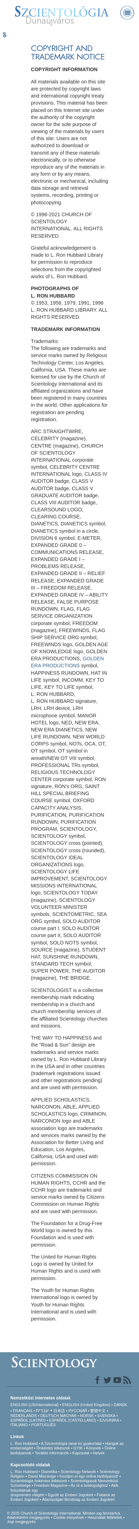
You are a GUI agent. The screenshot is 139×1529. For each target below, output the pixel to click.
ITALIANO (19, 1425)
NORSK (87, 1415)
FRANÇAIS (23, 1411)
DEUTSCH (49, 1415)
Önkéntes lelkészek (53, 1448)
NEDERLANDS (24, 1415)
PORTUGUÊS (43, 1425)
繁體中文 (98, 1411)
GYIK (77, 1448)
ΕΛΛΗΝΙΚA (109, 1420)
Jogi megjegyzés (21, 1521)
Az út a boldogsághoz (89, 1485)
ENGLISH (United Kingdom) (86, 1405)
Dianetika (49, 1471)
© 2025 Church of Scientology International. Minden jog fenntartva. (64, 1513)
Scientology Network (78, 1471)
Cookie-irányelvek (68, 1517)
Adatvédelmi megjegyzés (28, 1517)
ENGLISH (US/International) (35, 1405)
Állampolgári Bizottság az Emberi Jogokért (78, 1499)
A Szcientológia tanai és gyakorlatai (71, 1443)
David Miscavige (42, 1476)
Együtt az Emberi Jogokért (70, 1495)
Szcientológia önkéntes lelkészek (39, 1481)
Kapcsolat (80, 1453)
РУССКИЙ (77, 1411)
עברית (42, 1410)
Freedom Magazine (50, 1485)
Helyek (99, 1453)
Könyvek (93, 1448)
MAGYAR (68, 1415)
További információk (52, 1453)
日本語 (59, 1411)
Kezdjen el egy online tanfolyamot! (89, 1476)
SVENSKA (106, 1415)
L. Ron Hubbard (24, 1443)
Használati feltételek (104, 1517)
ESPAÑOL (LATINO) (28, 1420)
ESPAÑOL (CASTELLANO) (72, 1420)
